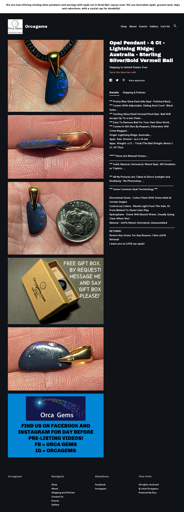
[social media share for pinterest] (124, 80)
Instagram (100, 488)
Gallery (154, 26)
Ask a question (137, 80)
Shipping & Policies (134, 92)
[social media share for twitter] (117, 80)
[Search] (175, 26)
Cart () (165, 26)
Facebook (100, 484)
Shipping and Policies (63, 492)
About (133, 26)
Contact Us (57, 497)
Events (143, 26)
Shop (124, 26)
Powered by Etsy (147, 492)
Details (114, 92)
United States (132, 67)
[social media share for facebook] (111, 80)
